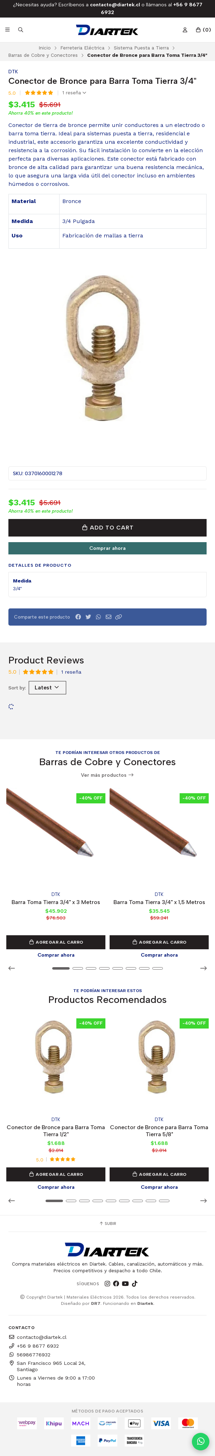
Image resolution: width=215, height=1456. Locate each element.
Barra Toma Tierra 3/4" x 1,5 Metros (159, 901)
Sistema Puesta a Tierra (141, 47)
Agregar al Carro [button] (55, 942)
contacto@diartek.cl (37, 1337)
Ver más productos (107, 775)
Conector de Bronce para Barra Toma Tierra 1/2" (56, 1131)
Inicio (45, 47)
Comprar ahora (107, 548)
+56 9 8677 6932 (33, 1346)
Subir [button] (107, 1223)
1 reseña (74, 92)
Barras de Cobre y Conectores (43, 55)
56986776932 (29, 1354)
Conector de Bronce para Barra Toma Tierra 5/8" (159, 1131)
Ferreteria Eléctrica (82, 47)
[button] (118, 617)
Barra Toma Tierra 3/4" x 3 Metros (56, 901)
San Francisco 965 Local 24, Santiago (46, 1366)
